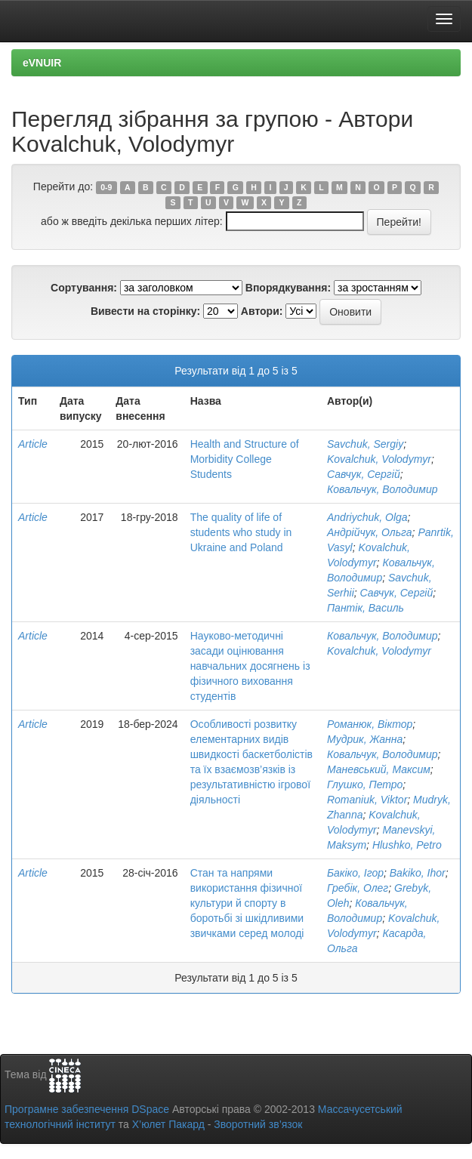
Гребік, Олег (357, 888)
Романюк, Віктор (369, 724)
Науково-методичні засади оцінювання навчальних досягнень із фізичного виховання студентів (250, 666)
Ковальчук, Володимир (382, 489)
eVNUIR (42, 63)
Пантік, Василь (365, 608)
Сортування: (84, 288)
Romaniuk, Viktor (367, 800)
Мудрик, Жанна (365, 739)
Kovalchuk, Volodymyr (379, 459)
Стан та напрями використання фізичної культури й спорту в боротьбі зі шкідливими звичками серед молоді (247, 903)
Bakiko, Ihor (418, 873)
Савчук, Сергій (363, 474)
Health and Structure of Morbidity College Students (244, 459)
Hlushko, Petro (407, 845)
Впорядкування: (288, 288)
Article (33, 444)
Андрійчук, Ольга (369, 532)
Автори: (262, 311)
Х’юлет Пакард (168, 1124)
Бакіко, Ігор (355, 873)
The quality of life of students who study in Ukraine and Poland (241, 532)
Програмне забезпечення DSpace (87, 1109)
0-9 (106, 187)
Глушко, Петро (365, 784)
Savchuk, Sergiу (365, 444)
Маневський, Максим (378, 769)
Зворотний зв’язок (258, 1124)
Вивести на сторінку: (145, 311)
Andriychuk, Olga (367, 517)
